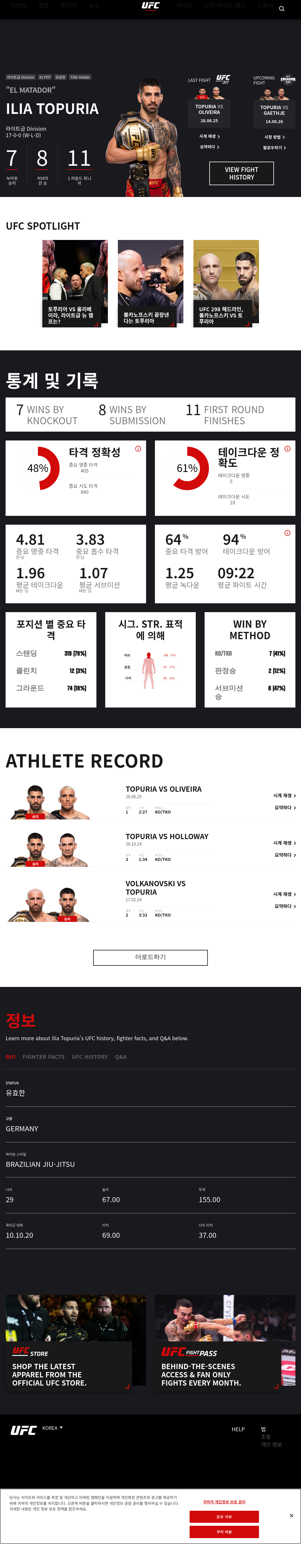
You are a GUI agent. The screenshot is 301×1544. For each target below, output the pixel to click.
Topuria (141, 789)
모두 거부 (224, 1517)
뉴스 (86, 22)
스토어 (266, 22)
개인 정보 (271, 1444)
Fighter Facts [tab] (44, 1056)
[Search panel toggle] (281, 22)
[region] (150, 1516)
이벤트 (17, 22)
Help (238, 1429)
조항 (266, 1436)
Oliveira (186, 789)
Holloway (189, 836)
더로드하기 (150, 958)
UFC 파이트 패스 (232, 22)
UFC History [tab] (90, 1056)
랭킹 (39, 22)
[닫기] (291, 1515)
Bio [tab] (11, 1056)
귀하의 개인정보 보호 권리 (224, 1502)
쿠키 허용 (224, 1532)
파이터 (64, 22)
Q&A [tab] (121, 1056)
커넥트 (197, 22)
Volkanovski (150, 884)
